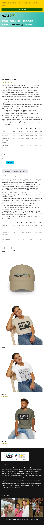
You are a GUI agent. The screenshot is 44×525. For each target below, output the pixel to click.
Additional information (19, 171)
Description (7, 171)
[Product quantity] (4, 162)
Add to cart (10, 162)
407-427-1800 (5, 495)
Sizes (3, 157)
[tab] (7, 171)
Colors (3, 153)
